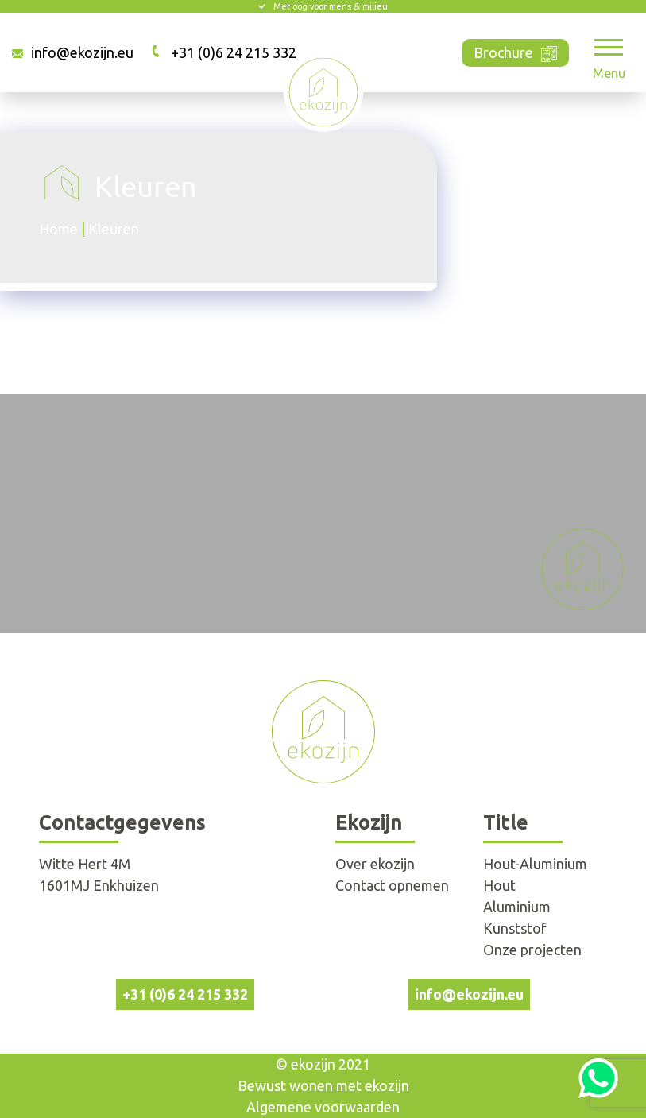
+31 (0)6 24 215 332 (233, 52)
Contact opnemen (392, 885)
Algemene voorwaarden (323, 1107)
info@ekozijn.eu (82, 52)
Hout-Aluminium (535, 864)
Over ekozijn (375, 864)
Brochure (515, 51)
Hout (499, 885)
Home (58, 229)
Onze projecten (532, 949)
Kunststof (515, 928)
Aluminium (517, 907)
